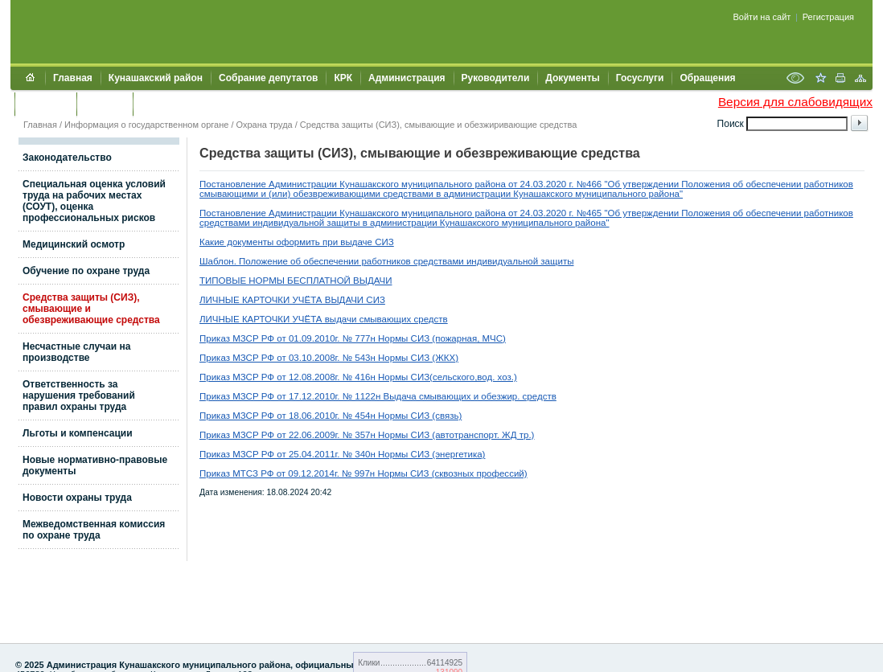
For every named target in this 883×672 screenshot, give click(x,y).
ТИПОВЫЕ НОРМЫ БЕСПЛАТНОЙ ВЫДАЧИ (295, 280)
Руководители (496, 78)
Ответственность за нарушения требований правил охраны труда (79, 395)
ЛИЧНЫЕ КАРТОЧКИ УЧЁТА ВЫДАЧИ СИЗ (292, 300)
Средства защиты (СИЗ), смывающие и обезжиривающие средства (438, 124)
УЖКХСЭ (104, 103)
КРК (343, 78)
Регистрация (828, 17)
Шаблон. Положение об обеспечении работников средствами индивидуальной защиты (386, 261)
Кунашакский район (156, 78)
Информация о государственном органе (146, 124)
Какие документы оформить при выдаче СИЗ (296, 242)
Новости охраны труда (77, 497)
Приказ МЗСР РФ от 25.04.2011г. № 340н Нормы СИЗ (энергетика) (342, 454)
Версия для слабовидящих (795, 102)
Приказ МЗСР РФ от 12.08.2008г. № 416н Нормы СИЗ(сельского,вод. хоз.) (358, 377)
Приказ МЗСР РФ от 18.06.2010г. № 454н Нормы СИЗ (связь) (330, 415)
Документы (572, 78)
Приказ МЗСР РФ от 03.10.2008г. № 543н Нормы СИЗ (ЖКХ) (328, 358)
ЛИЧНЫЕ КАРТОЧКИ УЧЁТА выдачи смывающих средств (323, 319)
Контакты (45, 103)
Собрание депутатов (268, 78)
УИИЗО (157, 103)
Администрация (406, 78)
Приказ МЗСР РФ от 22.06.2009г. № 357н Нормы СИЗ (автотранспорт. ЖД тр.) (366, 435)
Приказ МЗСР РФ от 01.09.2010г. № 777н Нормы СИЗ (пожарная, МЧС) (352, 338)
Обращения (707, 78)
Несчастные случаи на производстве (76, 352)
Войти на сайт (762, 17)
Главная (72, 78)
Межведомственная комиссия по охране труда (94, 529)
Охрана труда (264, 124)
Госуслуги (640, 78)
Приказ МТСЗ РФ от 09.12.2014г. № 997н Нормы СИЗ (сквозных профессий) (363, 473)
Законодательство (67, 157)
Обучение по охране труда (86, 271)
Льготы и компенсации (78, 433)
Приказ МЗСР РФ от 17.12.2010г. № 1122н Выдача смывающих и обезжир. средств (377, 396)
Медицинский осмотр (74, 244)
